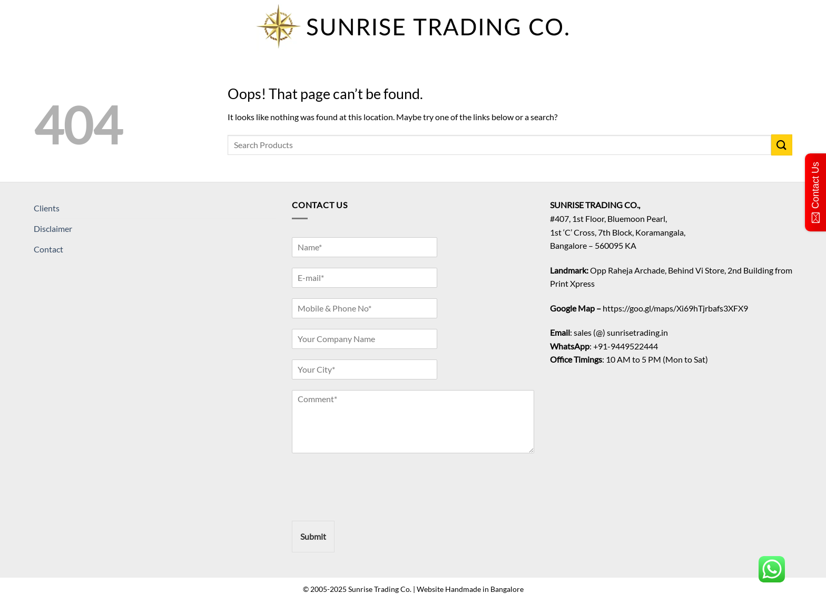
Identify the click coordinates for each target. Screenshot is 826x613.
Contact (48, 249)
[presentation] (372, 503)
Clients (47, 208)
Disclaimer (53, 228)
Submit (313, 536)
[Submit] (781, 144)
